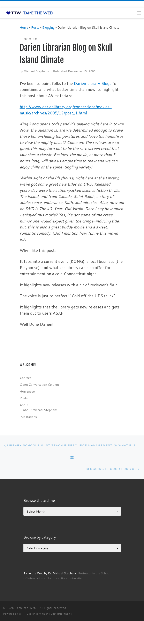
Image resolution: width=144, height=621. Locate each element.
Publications (28, 416)
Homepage (27, 391)
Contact (25, 377)
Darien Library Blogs (92, 83)
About (24, 405)
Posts (35, 27)
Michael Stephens (36, 71)
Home (24, 27)
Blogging (48, 27)
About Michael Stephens (40, 410)
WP (21, 613)
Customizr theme (61, 613)
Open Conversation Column (39, 384)
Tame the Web (25, 608)
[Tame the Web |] (29, 13)
